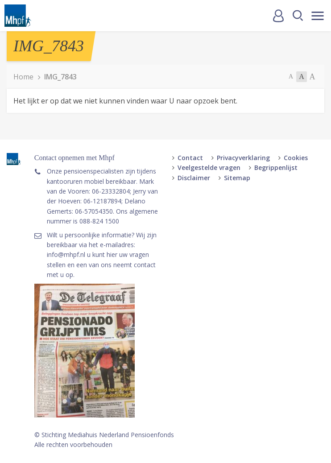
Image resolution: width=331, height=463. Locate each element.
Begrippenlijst (276, 167)
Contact (190, 157)
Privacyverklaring (243, 157)
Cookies (296, 157)
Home (23, 77)
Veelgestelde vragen (209, 167)
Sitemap (237, 178)
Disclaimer (194, 178)
